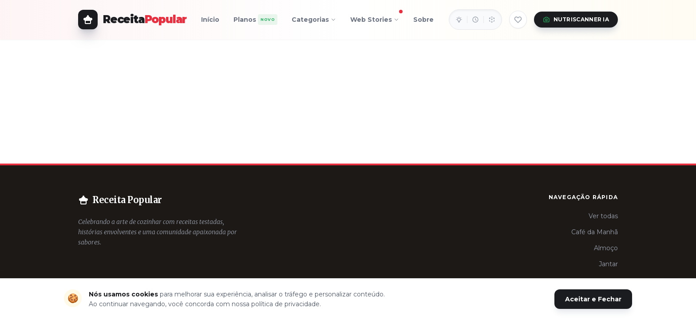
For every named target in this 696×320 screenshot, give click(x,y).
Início (210, 20)
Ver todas (603, 216)
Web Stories (374, 18)
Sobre (423, 20)
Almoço (606, 248)
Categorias (314, 20)
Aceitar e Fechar (593, 299)
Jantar (608, 264)
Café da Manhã (594, 232)
